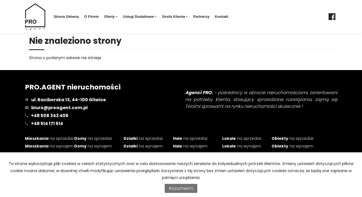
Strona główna (66, 17)
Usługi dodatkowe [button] (140, 17)
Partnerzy (201, 17)
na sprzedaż (49, 138)
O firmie (91, 17)
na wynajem (49, 146)
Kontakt (221, 17)
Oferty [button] (110, 17)
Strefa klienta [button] (175, 17)
